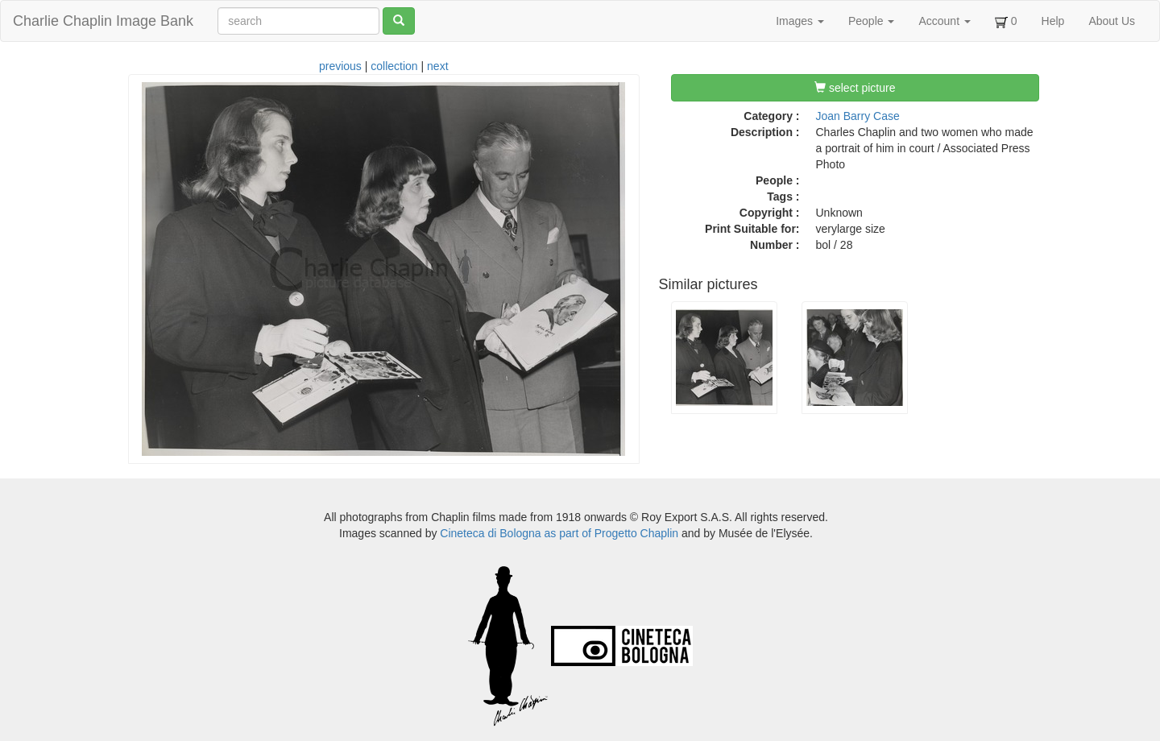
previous (340, 66)
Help (1053, 20)
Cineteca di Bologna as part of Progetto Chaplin (559, 533)
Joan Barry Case (858, 116)
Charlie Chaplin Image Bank (103, 21)
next (437, 66)
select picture (854, 87)
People (871, 20)
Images (800, 20)
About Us (1111, 20)
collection (394, 66)
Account (944, 20)
